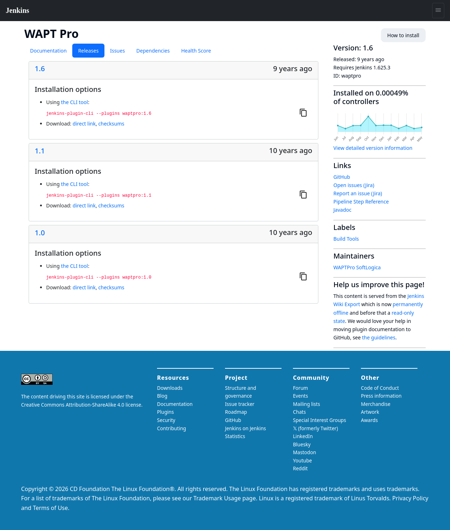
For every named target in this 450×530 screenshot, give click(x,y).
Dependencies (153, 50)
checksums (111, 123)
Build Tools (346, 238)
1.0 (40, 233)
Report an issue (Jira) (357, 193)
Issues (117, 50)
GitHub (341, 176)
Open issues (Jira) (353, 185)
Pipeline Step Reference (361, 201)
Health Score (196, 50)
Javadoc (342, 209)
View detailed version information (372, 147)
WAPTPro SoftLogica (357, 267)
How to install (403, 35)
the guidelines (378, 337)
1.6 (40, 68)
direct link (84, 123)
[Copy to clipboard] (303, 112)
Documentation (48, 50)
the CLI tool (74, 102)
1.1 (40, 151)
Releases (88, 50)
